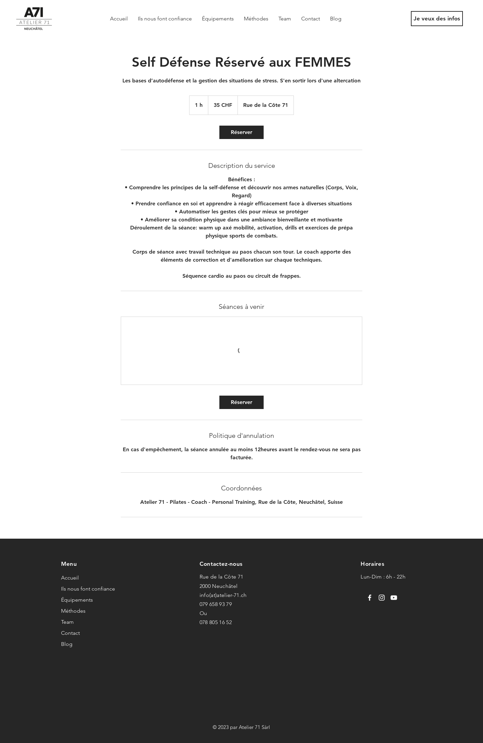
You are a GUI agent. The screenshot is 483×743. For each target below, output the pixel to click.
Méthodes (73, 611)
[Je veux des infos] (437, 18)
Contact (70, 633)
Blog (66, 644)
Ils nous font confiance (88, 589)
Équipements (77, 600)
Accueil (70, 578)
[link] (241, 132)
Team (67, 622)
